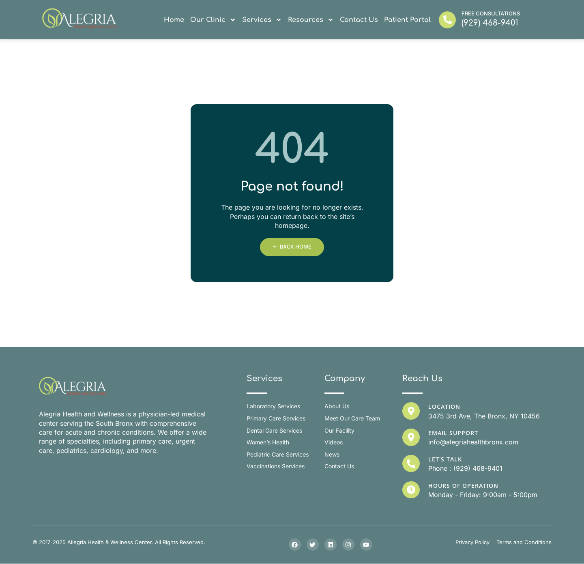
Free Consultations (491, 13)
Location (444, 406)
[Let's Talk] (410, 463)
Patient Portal (407, 20)
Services (262, 20)
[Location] (410, 410)
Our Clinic (213, 20)
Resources (311, 20)
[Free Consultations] (447, 19)
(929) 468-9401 (490, 23)
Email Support (453, 433)
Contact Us (359, 20)
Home (174, 20)
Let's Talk (445, 459)
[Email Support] (410, 437)
